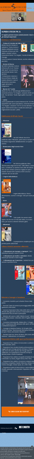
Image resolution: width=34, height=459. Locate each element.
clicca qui (17, 454)
